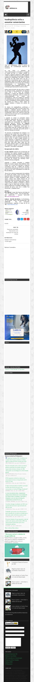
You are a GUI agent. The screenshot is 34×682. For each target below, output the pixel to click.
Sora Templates (14, 680)
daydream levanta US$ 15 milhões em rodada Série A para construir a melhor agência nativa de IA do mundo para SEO (16, 448)
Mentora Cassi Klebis (10, 647)
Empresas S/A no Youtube (11, 651)
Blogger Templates (24, 680)
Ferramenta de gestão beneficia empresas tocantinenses (16, 602)
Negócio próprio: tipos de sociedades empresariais (18, 558)
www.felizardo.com (12, 200)
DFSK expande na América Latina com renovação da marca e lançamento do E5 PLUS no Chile (15, 468)
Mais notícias (8, 517)
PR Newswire (8, 655)
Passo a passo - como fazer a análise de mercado (19, 571)
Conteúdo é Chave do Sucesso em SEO (19, 552)
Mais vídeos (15, 517)
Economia (23, 26)
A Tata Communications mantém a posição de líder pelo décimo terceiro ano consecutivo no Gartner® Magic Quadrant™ (17, 476)
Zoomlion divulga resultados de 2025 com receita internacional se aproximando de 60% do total (16, 494)
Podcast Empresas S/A (11, 645)
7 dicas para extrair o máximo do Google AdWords (17, 524)
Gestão (12, 28)
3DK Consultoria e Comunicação (13, 649)
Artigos (18, 26)
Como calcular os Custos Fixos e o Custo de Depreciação (20, 565)
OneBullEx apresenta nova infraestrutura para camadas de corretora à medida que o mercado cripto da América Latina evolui (17, 502)
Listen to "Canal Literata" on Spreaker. (14, 358)
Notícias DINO (8, 653)
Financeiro (7, 28)
